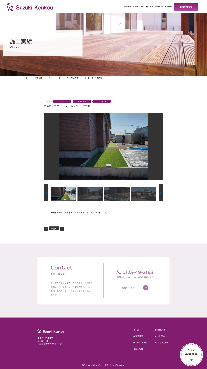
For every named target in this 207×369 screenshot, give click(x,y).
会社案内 (159, 6)
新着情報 (127, 6)
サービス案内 (138, 6)
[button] (46, 192)
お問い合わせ (186, 6)
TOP (137, 329)
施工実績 (149, 6)
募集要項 (168, 6)
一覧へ (54, 228)
